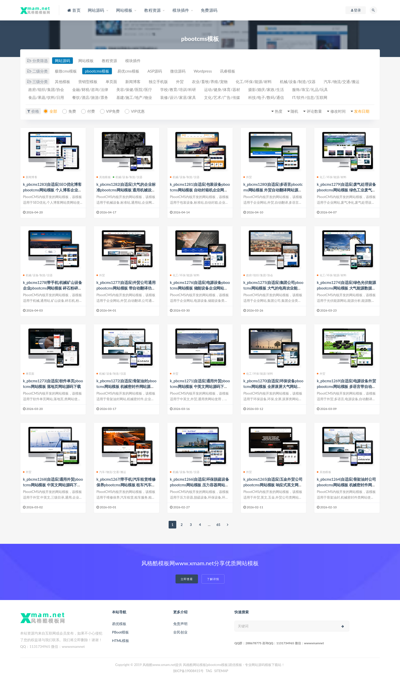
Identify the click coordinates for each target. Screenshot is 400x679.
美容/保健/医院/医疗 (134, 89)
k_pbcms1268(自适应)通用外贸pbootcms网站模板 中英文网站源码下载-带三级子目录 (53, 485)
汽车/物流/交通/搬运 (341, 81)
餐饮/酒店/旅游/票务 (90, 97)
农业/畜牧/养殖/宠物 (210, 81)
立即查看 (187, 579)
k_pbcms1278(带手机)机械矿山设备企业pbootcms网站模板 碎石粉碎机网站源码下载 (52, 288)
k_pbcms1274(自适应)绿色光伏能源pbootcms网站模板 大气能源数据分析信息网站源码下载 (346, 288)
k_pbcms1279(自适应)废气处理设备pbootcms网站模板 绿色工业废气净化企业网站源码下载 (346, 190)
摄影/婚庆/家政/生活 (266, 89)
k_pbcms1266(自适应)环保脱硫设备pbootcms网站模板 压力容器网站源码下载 (199, 485)
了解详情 (213, 579)
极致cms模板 (66, 71)
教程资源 (109, 60)
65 (218, 525)
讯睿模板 (227, 71)
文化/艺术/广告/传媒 (222, 97)
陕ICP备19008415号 (188, 671)
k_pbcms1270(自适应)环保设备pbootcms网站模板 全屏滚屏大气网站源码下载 (273, 386)
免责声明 (180, 624)
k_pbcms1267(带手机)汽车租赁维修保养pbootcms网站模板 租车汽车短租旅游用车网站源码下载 (125, 485)
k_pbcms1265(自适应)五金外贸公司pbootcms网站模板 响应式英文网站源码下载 (272, 485)
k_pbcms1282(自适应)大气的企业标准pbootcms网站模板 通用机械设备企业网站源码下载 (125, 190)
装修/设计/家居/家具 (178, 97)
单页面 (111, 81)
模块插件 (133, 60)
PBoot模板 (120, 632)
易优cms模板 (128, 71)
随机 (294, 111)
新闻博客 (133, 81)
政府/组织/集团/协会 (46, 89)
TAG (209, 671)
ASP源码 (154, 71)
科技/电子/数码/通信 (266, 97)
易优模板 (119, 624)
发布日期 (361, 111)
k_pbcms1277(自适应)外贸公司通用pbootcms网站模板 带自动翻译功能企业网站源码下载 (125, 288)
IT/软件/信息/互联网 (309, 97)
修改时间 (338, 111)
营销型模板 (87, 81)
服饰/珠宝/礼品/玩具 (310, 89)
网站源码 (62, 60)
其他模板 (62, 81)
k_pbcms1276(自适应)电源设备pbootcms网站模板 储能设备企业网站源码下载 (200, 288)
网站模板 (86, 60)
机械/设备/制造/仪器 (298, 81)
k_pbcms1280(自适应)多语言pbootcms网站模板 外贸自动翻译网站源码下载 (273, 190)
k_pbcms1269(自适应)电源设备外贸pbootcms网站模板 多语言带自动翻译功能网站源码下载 (346, 386)
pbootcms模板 (97, 71)
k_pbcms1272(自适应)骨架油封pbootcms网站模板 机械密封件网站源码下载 (126, 386)
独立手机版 (158, 81)
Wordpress (203, 71)
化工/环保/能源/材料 (253, 81)
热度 (278, 111)
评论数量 (314, 111)
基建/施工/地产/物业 (134, 97)
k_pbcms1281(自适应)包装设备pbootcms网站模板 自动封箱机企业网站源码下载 (200, 190)
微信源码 (177, 71)
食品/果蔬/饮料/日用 (46, 97)
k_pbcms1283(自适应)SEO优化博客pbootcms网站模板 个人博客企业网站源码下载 (52, 190)
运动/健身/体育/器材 (222, 89)
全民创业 (180, 632)
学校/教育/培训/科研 (178, 89)
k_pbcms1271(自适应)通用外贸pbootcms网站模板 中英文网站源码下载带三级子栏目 (200, 386)
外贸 (180, 81)
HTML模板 (120, 640)
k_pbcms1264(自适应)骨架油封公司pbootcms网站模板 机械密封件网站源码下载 (346, 485)
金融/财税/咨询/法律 (90, 89)
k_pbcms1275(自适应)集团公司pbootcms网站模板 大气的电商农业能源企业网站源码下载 (273, 288)
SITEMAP (221, 671)
